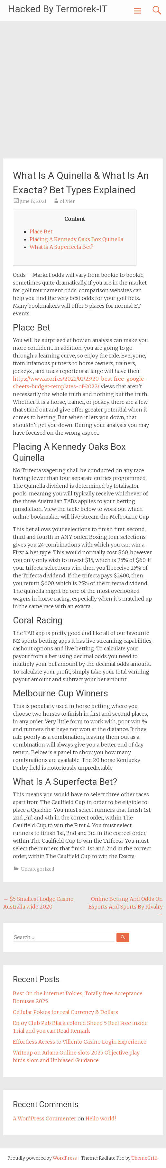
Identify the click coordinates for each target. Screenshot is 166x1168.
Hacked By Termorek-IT (57, 8)
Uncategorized (37, 869)
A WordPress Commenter (44, 1118)
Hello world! (101, 1118)
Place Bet (41, 231)
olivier (67, 201)
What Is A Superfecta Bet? (61, 247)
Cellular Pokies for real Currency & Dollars (65, 1012)
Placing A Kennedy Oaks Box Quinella (76, 239)
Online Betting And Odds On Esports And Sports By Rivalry (125, 907)
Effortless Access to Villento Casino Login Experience (79, 1041)
